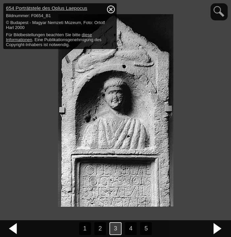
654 (46, 8)
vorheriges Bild (13, 229)
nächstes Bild (218, 229)
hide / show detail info (111, 9)
